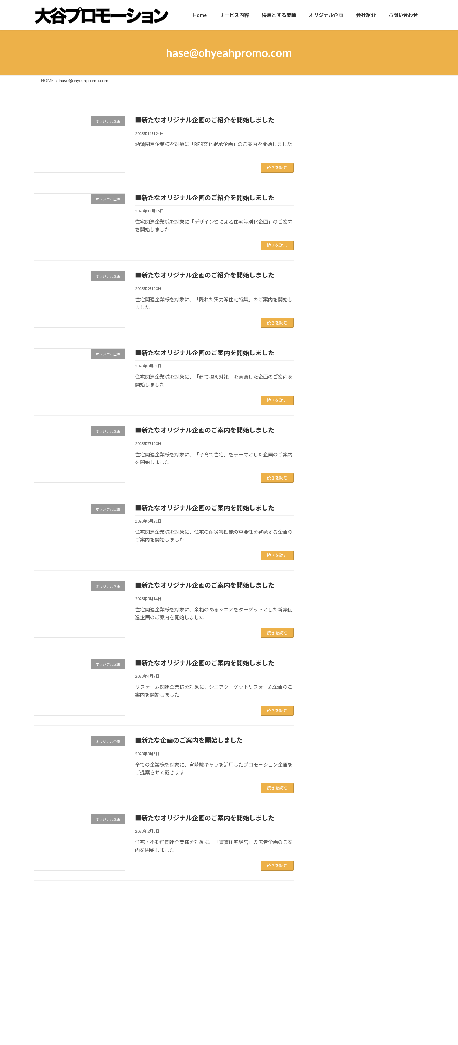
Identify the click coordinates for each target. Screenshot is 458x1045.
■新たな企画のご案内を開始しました (189, 740)
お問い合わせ (184, 1035)
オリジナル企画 (338, 498)
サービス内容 (184, 986)
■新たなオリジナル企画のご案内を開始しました (204, 353)
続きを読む (277, 167)
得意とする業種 (186, 998)
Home (46, 933)
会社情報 (331, 512)
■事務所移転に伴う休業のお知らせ (355, 320)
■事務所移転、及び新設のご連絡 (353, 346)
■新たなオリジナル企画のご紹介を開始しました (204, 120)
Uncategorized (337, 484)
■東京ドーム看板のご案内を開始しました (362, 405)
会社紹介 (180, 1023)
